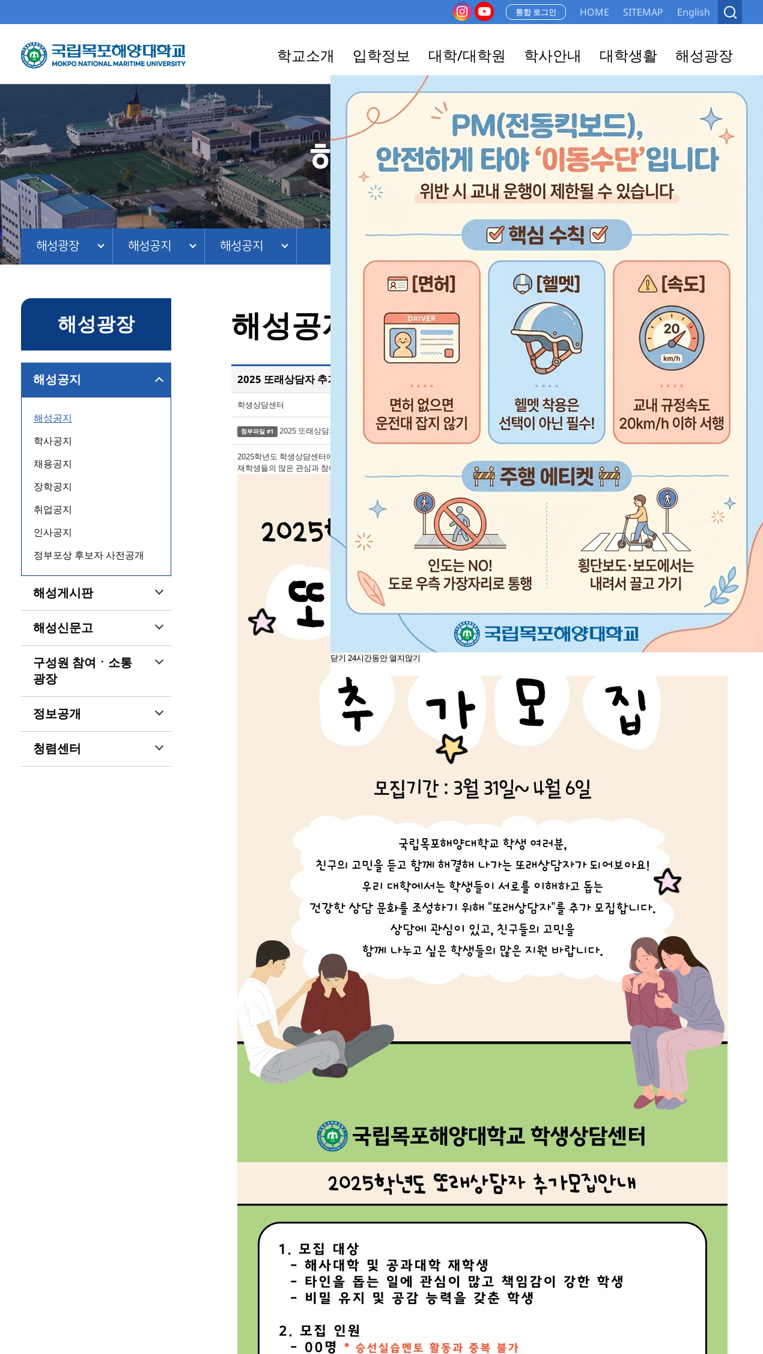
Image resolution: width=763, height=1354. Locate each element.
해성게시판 (63, 592)
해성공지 (149, 246)
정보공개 (57, 713)
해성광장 (57, 246)
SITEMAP (643, 12)
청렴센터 (57, 748)
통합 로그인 (535, 12)
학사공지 (53, 440)
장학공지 (53, 486)
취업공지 (53, 509)
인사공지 (53, 532)
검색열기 (730, 12)
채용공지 (53, 463)
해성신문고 (63, 627)
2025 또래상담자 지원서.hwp (329, 430)
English (693, 12)
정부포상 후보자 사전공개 (89, 555)
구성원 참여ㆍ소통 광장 (82, 670)
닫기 (338, 657)
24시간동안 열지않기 (384, 657)
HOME (594, 12)
